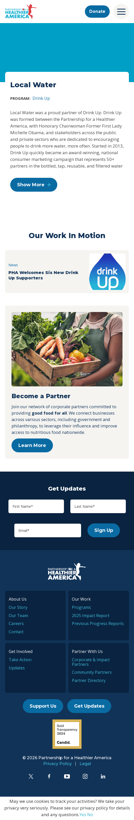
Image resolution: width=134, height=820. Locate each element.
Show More (30, 186)
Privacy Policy (57, 764)
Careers (16, 624)
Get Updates (89, 707)
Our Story (18, 608)
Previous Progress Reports (98, 624)
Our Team (18, 616)
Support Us (43, 707)
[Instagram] (85, 777)
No (90, 815)
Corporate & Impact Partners (91, 663)
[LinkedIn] (103, 777)
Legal (85, 764)
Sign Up (103, 531)
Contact (16, 632)
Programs (81, 608)
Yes (83, 815)
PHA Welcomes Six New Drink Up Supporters (44, 275)
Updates (17, 668)
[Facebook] (49, 777)
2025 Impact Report (90, 616)
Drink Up (41, 98)
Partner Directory (89, 681)
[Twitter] (31, 777)
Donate (96, 11)
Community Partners (92, 673)
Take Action (20, 660)
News (13, 265)
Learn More (32, 446)
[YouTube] (67, 777)
